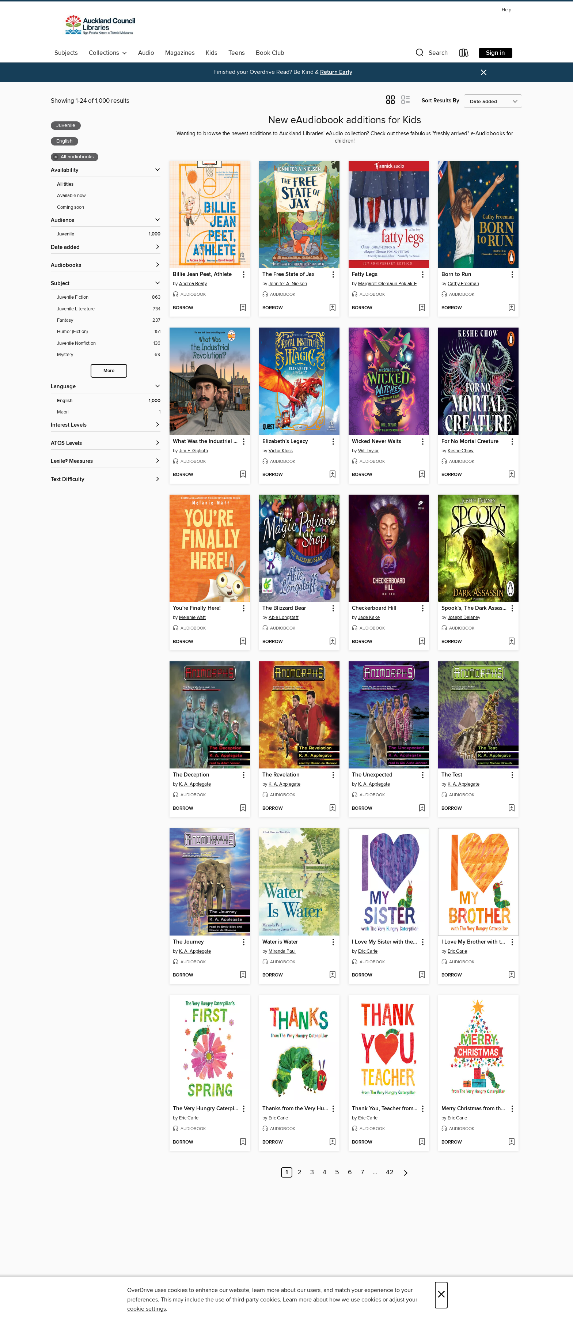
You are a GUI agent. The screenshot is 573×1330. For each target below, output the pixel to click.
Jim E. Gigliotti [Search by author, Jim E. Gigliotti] (193, 451)
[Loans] (464, 54)
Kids (211, 53)
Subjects (66, 53)
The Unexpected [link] (372, 775)
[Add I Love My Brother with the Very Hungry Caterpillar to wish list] (511, 975)
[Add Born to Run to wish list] (511, 308)
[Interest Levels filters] (105, 425)
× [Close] (441, 1295)
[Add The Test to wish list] (511, 808)
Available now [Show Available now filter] (71, 196)
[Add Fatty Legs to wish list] (421, 308)
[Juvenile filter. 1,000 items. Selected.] (108, 234)
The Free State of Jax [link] (288, 274)
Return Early (336, 72)
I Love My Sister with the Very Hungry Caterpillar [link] (385, 942)
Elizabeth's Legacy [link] (285, 441)
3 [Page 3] (312, 1172)
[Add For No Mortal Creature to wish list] (511, 475)
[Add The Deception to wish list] (242, 808)
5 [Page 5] (337, 1172)
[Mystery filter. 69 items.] (108, 355)
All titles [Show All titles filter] (65, 184)
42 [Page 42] (390, 1172)
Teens (236, 53)
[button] (431, 54)
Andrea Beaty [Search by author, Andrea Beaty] (193, 284)
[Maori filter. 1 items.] (108, 412)
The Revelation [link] (281, 775)
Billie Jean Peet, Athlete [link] (202, 274)
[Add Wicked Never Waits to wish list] (421, 475)
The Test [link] (451, 775)
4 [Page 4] (324, 1172)
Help (506, 10)
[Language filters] (105, 387)
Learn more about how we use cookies (332, 1299)
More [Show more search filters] (108, 371)
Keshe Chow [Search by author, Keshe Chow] (461, 451)
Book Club (270, 53)
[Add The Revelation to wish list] (332, 808)
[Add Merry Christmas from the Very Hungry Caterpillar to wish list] (511, 1142)
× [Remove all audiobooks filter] (55, 157)
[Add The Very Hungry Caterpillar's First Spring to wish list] (242, 1142)
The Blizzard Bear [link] (284, 608)
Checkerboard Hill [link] (374, 608)
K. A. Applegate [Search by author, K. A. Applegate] (195, 784)
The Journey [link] (188, 942)
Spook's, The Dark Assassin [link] (474, 608)
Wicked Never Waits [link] (376, 441)
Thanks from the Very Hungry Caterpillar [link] (295, 1109)
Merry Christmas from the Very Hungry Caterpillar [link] (474, 1109)
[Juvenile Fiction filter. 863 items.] (108, 297)
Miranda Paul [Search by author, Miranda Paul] (282, 951)
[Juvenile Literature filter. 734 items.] (108, 309)
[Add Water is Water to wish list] (332, 975)
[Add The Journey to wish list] (242, 975)
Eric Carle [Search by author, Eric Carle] (367, 951)
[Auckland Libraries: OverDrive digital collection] (97, 25)
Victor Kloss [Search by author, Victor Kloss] (281, 451)
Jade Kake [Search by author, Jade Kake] (369, 617)
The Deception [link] (191, 775)
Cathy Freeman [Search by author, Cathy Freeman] (463, 284)
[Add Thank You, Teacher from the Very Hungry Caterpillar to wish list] (421, 1142)
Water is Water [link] (280, 942)
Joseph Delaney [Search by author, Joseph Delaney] (464, 617)
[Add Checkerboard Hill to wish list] (421, 642)
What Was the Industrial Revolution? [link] (206, 441)
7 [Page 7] (362, 1172)
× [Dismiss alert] (483, 72)
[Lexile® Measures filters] (105, 461)
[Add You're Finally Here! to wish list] (242, 642)
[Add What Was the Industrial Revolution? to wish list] (242, 475)
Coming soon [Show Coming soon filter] (70, 207)
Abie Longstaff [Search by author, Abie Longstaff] (284, 617)
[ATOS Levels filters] (105, 443)
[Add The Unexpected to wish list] (421, 808)
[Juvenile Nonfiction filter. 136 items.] (108, 343)
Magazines (180, 53)
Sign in (495, 53)
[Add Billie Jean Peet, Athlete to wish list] (242, 308)
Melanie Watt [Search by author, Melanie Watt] (192, 617)
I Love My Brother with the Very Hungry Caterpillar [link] (474, 942)
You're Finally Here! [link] (197, 608)
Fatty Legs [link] (364, 274)
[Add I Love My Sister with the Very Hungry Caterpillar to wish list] (421, 975)
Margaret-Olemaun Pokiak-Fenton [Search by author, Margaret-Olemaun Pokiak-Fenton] (389, 284)
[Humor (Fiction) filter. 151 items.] (108, 332)
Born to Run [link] (456, 274)
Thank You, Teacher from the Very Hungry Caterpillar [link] (385, 1109)
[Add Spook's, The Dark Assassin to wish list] (511, 642)
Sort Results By (440, 100)
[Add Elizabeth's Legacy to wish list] (332, 475)
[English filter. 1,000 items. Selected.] (108, 401)
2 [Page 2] (299, 1172)
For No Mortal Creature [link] (469, 441)
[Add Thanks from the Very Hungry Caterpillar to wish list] (332, 1142)
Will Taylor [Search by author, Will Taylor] (368, 451)
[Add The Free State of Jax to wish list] (332, 308)
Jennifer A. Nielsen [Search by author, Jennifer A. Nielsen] (288, 284)
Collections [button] (108, 53)
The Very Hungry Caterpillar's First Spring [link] (206, 1109)
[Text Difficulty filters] (105, 480)
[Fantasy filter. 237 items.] (108, 320)
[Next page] (406, 1172)
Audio (146, 53)
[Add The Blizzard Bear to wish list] (332, 642)
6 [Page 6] (350, 1172)
